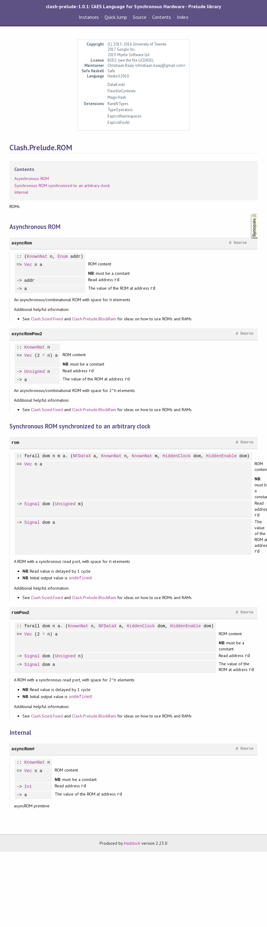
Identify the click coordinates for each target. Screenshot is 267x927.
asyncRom (22, 243)
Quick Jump (115, 17)
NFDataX (82, 456)
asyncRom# (23, 749)
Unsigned (34, 372)
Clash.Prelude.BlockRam (94, 319)
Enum (63, 257)
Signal (32, 504)
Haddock (132, 843)
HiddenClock (177, 456)
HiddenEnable (221, 456)
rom (15, 442)
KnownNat (37, 257)
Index (182, 17)
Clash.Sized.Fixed (47, 319)
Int (28, 787)
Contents (161, 17)
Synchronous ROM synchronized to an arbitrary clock (62, 185)
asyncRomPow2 (27, 334)
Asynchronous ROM (31, 178)
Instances (88, 17)
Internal (21, 192)
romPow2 (20, 612)
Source (139, 17)
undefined (80, 578)
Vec (28, 265)
